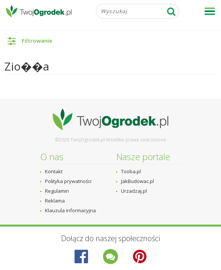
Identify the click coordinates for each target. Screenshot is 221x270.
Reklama (55, 200)
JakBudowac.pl (137, 181)
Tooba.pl (131, 171)
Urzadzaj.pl (134, 191)
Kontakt (54, 171)
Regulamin (57, 191)
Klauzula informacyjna (70, 210)
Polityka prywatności (68, 181)
